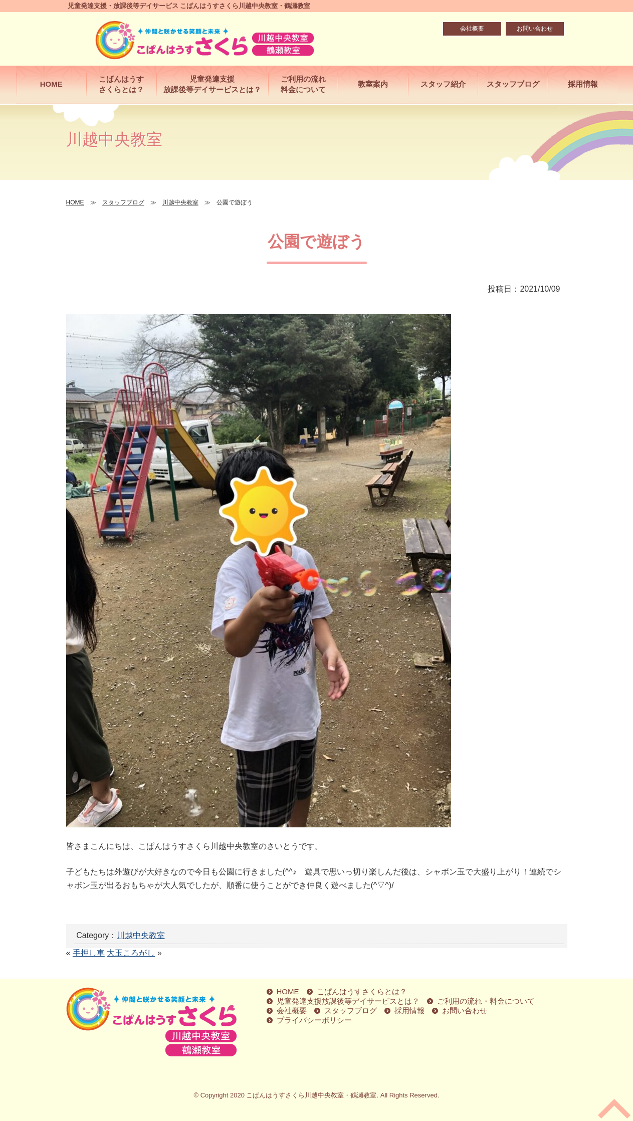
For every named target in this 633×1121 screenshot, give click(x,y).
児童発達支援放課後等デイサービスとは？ (212, 84)
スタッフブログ (513, 84)
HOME (51, 84)
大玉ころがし (131, 953)
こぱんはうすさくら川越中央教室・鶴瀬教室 (311, 1095)
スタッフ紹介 (443, 84)
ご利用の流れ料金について (303, 84)
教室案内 (373, 84)
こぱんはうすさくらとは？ (121, 84)
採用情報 (583, 84)
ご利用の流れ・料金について (486, 1001)
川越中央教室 (141, 935)
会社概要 (472, 28)
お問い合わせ (535, 28)
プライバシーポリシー (314, 1020)
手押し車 (89, 953)
